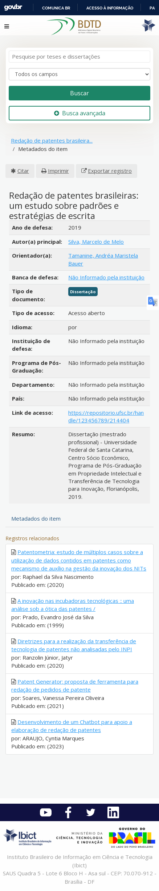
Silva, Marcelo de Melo (96, 241)
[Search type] (79, 74)
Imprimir (58, 170)
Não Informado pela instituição (106, 277)
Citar (23, 170)
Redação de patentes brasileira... (52, 140)
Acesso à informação (109, 8)
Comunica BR (56, 8)
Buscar (79, 93)
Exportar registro (110, 170)
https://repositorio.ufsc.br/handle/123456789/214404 (106, 416)
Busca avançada (79, 113)
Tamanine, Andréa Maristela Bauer (103, 259)
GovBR (13, 7)
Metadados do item (36, 518)
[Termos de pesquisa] (79, 57)
